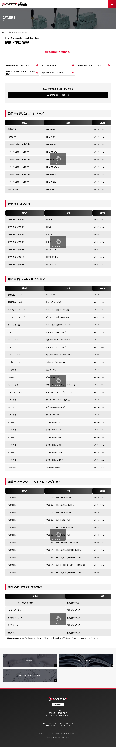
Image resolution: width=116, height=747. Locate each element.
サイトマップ (45, 733)
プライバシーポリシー (68, 733)
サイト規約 (55, 733)
